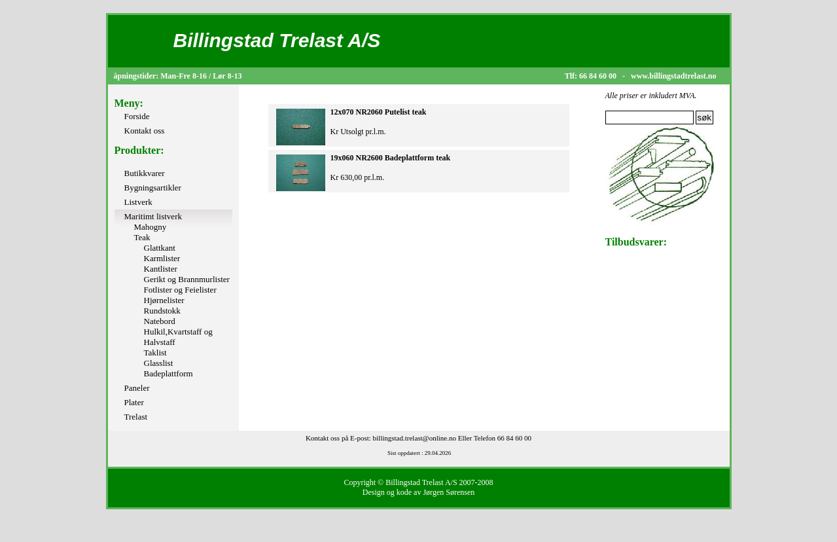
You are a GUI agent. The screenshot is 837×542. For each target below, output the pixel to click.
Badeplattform (168, 373)
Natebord (159, 321)
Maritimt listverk (153, 216)
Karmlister (162, 258)
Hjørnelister (164, 300)
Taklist (155, 352)
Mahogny (150, 227)
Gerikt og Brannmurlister (187, 279)
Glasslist (158, 363)
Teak (142, 237)
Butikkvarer (144, 173)
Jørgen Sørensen (448, 492)
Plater (134, 402)
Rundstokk (162, 311)
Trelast (136, 417)
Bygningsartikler (152, 187)
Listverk (138, 202)
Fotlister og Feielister (180, 290)
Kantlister (160, 269)
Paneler (137, 388)
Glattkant (159, 248)
